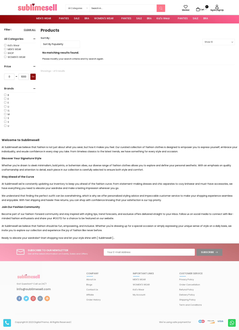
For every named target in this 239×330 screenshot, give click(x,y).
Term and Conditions (190, 304)
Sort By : (45, 38)
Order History (93, 299)
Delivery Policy (187, 294)
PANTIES (64, 18)
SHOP (10, 53)
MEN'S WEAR (43, 18)
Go (33, 76)
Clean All (30, 30)
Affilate (90, 294)
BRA (86, 18)
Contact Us (92, 289)
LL (8, 110)
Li (7, 106)
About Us (91, 279)
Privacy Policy (186, 279)
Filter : (8, 30)
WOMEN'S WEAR (104, 18)
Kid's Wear (163, 18)
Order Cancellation (189, 284)
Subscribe (207, 252)
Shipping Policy (187, 299)
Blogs (89, 284)
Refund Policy (186, 289)
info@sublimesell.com (34, 289)
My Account (139, 294)
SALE (77, 18)
